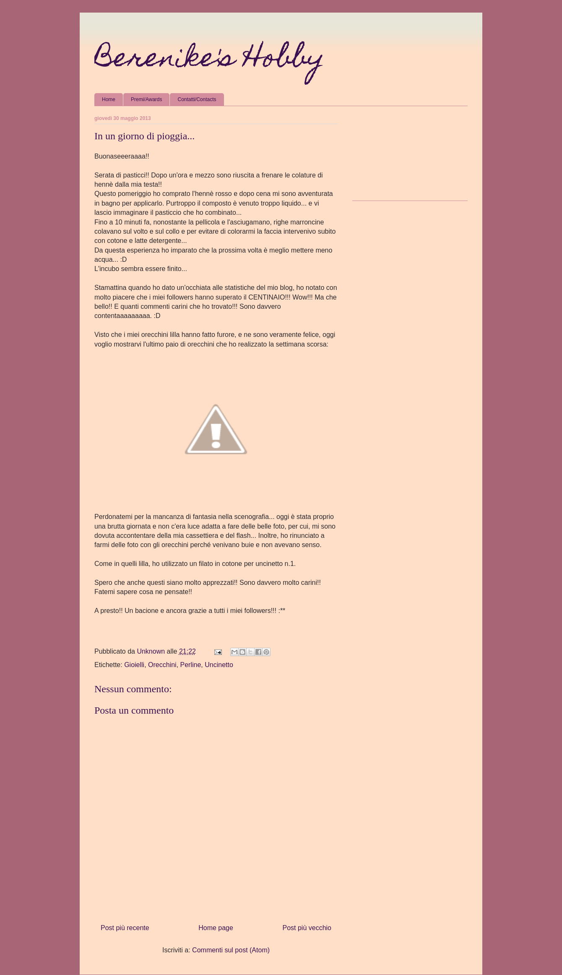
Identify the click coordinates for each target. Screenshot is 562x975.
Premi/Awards (146, 99)
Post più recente (125, 927)
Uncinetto (219, 664)
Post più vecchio (306, 927)
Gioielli (134, 664)
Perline (190, 664)
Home (108, 99)
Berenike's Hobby (209, 60)
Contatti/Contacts (196, 99)
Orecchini (162, 664)
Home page (215, 927)
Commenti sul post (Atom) (231, 950)
